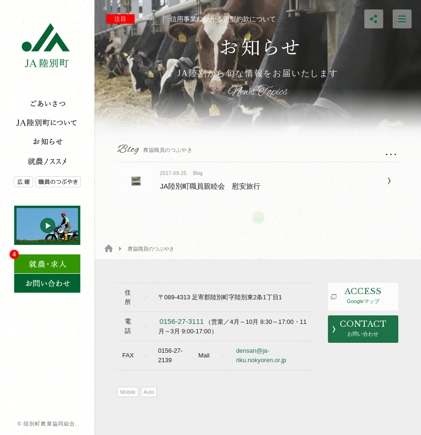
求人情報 (47, 260)
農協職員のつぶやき (65, 182)
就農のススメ (47, 160)
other (149, 19)
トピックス (47, 141)
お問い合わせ (47, 283)
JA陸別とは (47, 122)
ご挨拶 (47, 104)
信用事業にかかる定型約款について (191, 19)
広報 (17, 182)
